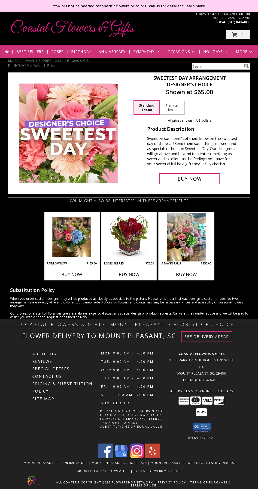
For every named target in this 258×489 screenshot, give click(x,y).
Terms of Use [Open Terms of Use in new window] (143, 485)
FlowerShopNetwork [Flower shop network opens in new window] (132, 482)
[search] (246, 66)
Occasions (182, 51)
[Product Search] (217, 66)
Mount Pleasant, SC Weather (103, 470)
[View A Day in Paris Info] (186, 237)
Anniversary (112, 51)
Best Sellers (30, 51)
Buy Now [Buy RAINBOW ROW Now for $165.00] (71, 274)
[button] (238, 34)
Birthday (81, 51)
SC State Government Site (157, 470)
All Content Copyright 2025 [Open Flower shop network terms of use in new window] (83, 482)
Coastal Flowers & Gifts (72, 28)
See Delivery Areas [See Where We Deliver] (207, 336)
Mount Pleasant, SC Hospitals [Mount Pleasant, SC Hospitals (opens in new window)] (119, 462)
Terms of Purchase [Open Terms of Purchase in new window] (209, 482)
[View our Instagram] (137, 457)
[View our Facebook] (105, 457)
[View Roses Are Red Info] (129, 237)
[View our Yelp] (152, 457)
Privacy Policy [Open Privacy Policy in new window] (172, 482)
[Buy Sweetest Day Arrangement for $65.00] (189, 178)
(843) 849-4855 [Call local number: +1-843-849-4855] (239, 22)
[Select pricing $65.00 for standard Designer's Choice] (146, 107)
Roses (57, 51)
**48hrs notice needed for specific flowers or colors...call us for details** (129, 6)
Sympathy (146, 51)
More (244, 51)
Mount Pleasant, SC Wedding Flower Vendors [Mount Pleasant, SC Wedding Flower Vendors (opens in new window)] (192, 462)
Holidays (215, 51)
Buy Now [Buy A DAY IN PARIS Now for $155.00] (186, 274)
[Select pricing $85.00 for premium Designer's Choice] (172, 107)
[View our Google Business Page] (121, 457)
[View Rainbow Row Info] (71, 237)
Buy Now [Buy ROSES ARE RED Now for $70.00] (129, 274)
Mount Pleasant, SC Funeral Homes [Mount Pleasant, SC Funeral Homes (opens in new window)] (56, 462)
